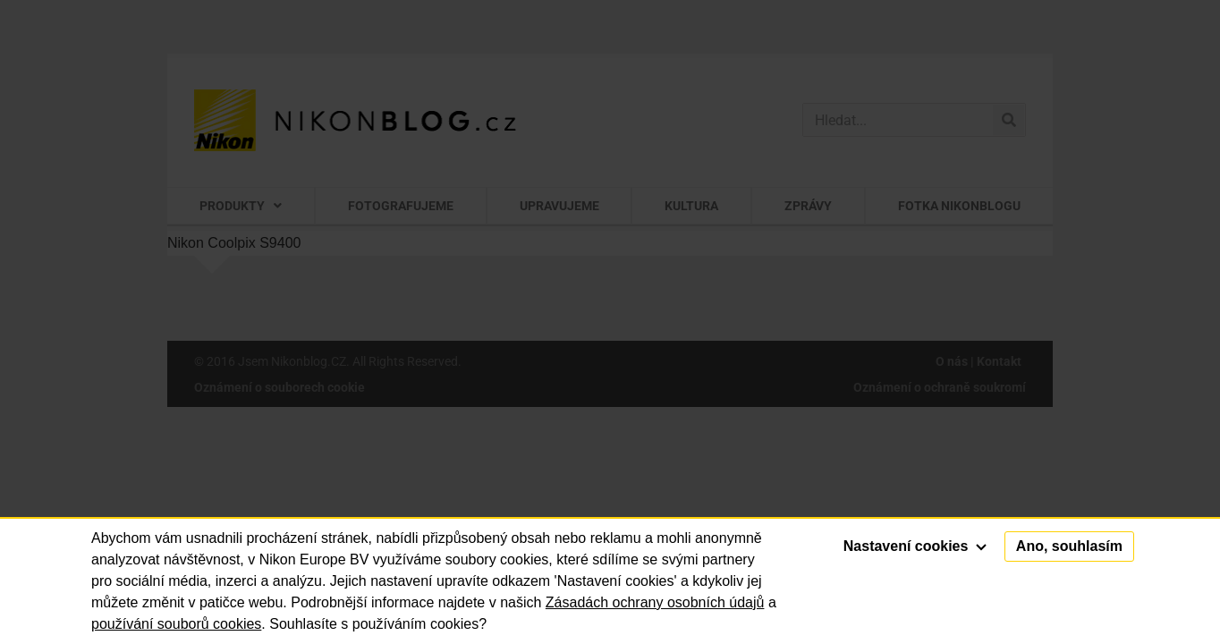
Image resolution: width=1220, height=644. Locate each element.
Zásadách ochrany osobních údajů (655, 602)
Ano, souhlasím (1069, 546)
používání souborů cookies (176, 623)
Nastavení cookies (915, 546)
